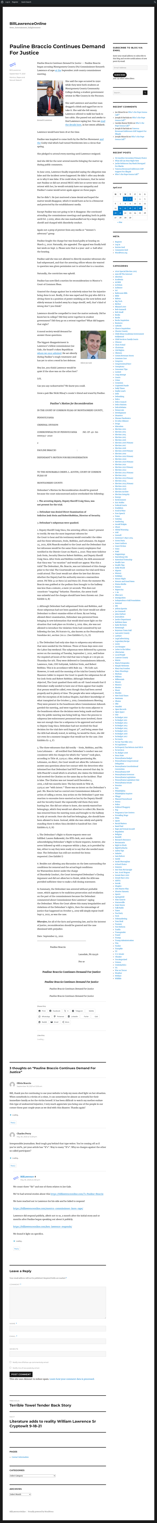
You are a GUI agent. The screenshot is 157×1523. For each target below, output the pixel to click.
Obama (118, 701)
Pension (118, 785)
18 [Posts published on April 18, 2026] (140, 208)
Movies (118, 687)
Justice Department (123, 619)
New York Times (121, 696)
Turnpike (119, 949)
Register (118, 242)
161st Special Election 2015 (126, 271)
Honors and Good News (125, 581)
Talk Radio (119, 908)
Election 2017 (120, 445)
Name (13, 1324)
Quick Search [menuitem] (26, 2)
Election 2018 (120, 448)
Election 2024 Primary (124, 483)
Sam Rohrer (120, 856)
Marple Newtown (122, 666)
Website (14, 1349)
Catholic (118, 326)
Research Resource (123, 840)
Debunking (119, 396)
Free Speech (120, 513)
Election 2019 (120, 454)
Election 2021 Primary (124, 467)
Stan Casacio (120, 900)
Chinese (118, 342)
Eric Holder (119, 502)
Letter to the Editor (123, 649)
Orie (116, 715)
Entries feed (120, 247)
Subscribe (119, 75)
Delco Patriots (121, 405)
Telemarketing (121, 919)
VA (116, 968)
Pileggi (118, 796)
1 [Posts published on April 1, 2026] (125, 199)
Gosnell (118, 535)
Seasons (118, 867)
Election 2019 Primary (124, 456)
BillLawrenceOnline (28, 23)
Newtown (119, 698)
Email (13, 1336)
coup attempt (120, 375)
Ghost (117, 527)
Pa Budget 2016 (121, 734)
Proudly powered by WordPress (41, 1512)
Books (117, 315)
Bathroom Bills (121, 293)
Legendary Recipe (122, 641)
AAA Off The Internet (123, 274)
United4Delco (120, 965)
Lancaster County (122, 633)
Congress (119, 361)
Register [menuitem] (15, 2)
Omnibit (118, 706)
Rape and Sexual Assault (125, 829)
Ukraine (118, 957)
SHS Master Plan (122, 889)
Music (117, 690)
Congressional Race (123, 364)
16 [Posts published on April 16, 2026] (130, 208)
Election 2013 (120, 432)
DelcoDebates (120, 407)
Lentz (117, 644)
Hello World (120, 568)
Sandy (117, 859)
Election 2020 (120, 459)
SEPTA (117, 881)
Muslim (118, 693)
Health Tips (120, 565)
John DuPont (120, 614)
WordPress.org (121, 253)
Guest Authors (121, 543)
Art (116, 290)
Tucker (118, 946)
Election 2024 (120, 481)
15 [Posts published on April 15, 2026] (125, 208)
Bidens (118, 299)
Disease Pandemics (123, 418)
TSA (116, 943)
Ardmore (118, 288)
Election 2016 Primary (124, 443)
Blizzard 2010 (120, 307)
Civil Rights (119, 350)
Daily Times (120, 388)
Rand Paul (119, 826)
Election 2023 (120, 475)
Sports (117, 894)
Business (119, 323)
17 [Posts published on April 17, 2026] (135, 208)
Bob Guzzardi (120, 309)
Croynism (119, 383)
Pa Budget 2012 (121, 723)
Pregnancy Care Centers (125, 813)
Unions (118, 962)
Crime (117, 380)
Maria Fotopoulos (122, 663)
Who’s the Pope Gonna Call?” (127, 174)
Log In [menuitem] (7, 2)
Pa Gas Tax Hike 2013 (123, 742)
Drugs (117, 424)
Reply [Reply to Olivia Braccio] (13, 1122)
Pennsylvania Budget (123, 758)
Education (119, 426)
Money (118, 682)
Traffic (118, 930)
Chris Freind (120, 345)
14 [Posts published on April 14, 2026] (120, 208)
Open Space (119, 712)
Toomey (118, 924)
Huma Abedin (120, 584)
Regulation (119, 832)
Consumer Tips (121, 369)
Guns (117, 549)
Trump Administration (124, 940)
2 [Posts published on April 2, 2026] (130, 199)
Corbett (118, 372)
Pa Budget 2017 (121, 736)
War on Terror (121, 970)
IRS (116, 606)
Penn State (119, 755)
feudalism (119, 508)
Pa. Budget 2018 (121, 753)
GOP (117, 532)
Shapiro (118, 886)
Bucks (117, 318)
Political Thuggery (122, 807)
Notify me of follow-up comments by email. (31, 1362)
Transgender (120, 932)
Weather (118, 973)
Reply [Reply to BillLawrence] (16, 1249)
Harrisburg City (121, 557)
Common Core (121, 358)
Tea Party (119, 913)
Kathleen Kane (121, 622)
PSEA (117, 818)
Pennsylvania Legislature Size (127, 780)
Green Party (120, 541)
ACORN (118, 282)
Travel (117, 935)
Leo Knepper (120, 647)
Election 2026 (120, 489)
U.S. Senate (119, 954)
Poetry (117, 802)
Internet (118, 603)
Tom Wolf (119, 921)
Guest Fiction (120, 546)
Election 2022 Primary (124, 473)
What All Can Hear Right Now (127, 161)
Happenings (120, 554)
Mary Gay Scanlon (122, 668)
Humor (118, 587)
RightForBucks (121, 848)
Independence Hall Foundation (127, 600)
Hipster (118, 570)
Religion (118, 834)
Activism (118, 285)
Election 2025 (120, 486)
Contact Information (20, 1457)
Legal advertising (122, 638)
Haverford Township (123, 560)
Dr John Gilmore (122, 421)
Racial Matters (121, 823)
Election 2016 (120, 440)
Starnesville (120, 902)
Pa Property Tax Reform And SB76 (129, 747)
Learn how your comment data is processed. (72, 1379)
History (118, 573)
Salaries (118, 853)
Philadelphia (120, 791)
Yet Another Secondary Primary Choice (131, 158)
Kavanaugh (119, 628)
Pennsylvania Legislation (125, 777)
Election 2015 (120, 437)
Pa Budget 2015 (121, 731)
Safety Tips (119, 851)
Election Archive (121, 492)
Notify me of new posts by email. (26, 1368)
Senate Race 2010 (122, 875)
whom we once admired (49, 353)
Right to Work (121, 845)
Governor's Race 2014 (124, 538)
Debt (117, 394)
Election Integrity (122, 494)
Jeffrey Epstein (121, 609)
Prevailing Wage (121, 815)
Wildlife (118, 978)
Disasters (119, 415)
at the (58, 70)
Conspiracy (119, 366)
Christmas (119, 347)
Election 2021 (120, 464)
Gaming (118, 519)
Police (117, 804)
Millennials (119, 679)
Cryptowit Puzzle (122, 386)
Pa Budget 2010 (121, 717)
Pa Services (119, 750)
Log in (117, 244)
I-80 (117, 592)
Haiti (117, 551)
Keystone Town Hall (123, 630)
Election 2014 (120, 434)
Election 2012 (120, 429)
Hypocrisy (119, 590)
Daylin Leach (120, 391)
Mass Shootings (121, 671)
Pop (116, 810)
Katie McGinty (121, 625)
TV (116, 951)
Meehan (118, 674)
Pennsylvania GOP (122, 772)
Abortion (118, 277)
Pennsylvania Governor (124, 774)
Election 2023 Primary (124, 478)
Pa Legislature (121, 745)
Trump (118, 938)
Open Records (120, 709)
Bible (117, 296)
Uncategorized (121, 959)
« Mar (119, 222)
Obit (116, 704)
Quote (117, 821)
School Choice (121, 864)
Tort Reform (120, 927)
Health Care (120, 562)
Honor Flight (120, 579)
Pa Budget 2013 (121, 726)
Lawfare (118, 636)
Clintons (118, 353)
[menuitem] (2, 2)
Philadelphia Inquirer (123, 794)
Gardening (119, 522)
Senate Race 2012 (122, 878)
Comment (15, 1284)
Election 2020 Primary (124, 462)
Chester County (121, 331)
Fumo (117, 516)
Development (120, 413)
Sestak (117, 883)
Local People (120, 655)
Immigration (120, 598)
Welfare (118, 976)
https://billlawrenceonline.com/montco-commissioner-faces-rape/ (48, 1208)
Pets (117, 788)
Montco (13, 77)
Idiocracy (119, 595)
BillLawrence (15, 70)
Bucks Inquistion (122, 320)
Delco (117, 399)
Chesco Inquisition (123, 328)
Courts (117, 377)
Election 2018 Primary (124, 451)
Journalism (119, 617)
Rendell (118, 837)
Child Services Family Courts (126, 339)
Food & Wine (120, 511)
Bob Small (119, 312)
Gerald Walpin (121, 524)
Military (118, 677)
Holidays (118, 576)
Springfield (119, 897)
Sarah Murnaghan (122, 862)
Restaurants (120, 842)
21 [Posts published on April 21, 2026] (120, 213)
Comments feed (121, 250)
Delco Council (120, 402)
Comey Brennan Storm (124, 356)
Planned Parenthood (123, 799)
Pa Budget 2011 (121, 720)
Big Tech (118, 301)
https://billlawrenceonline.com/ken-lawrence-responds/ (42, 1226)
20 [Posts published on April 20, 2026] (115, 213)
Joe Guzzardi (120, 611)
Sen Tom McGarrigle (123, 870)
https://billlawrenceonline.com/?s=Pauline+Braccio (77, 1194)
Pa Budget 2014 (121, 728)
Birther (118, 304)
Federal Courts (121, 505)
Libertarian (119, 652)
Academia (119, 279)
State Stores (120, 905)
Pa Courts (119, 739)
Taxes (117, 910)
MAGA (117, 660)
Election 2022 (120, 470)
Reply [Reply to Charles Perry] (13, 1166)
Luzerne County (121, 658)
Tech (117, 916)
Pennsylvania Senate (123, 783)
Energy (118, 497)
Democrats (119, 410)
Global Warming (121, 530)
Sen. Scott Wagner (122, 872)
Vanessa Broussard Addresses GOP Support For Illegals (131, 131)
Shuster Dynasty (122, 891)
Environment (120, 500)
